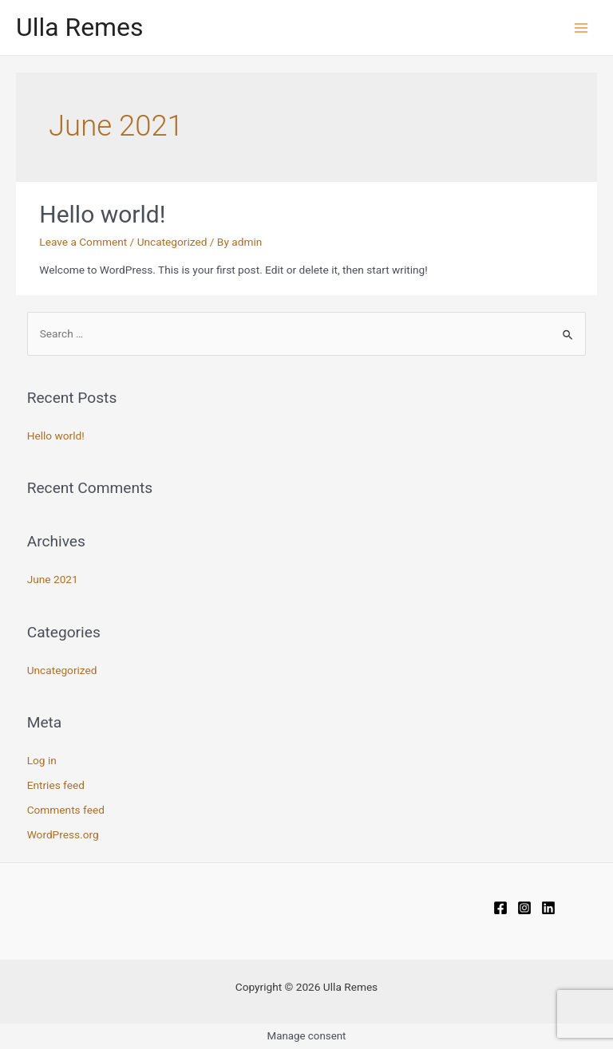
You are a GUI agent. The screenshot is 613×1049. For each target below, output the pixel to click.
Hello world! (102, 214)
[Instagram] (524, 908)
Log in (42, 760)
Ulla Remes (79, 27)
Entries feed (56, 785)
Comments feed (66, 809)
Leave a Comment (83, 241)
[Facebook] (500, 908)
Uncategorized (172, 241)
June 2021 (52, 579)
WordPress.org (63, 834)
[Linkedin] (548, 908)
